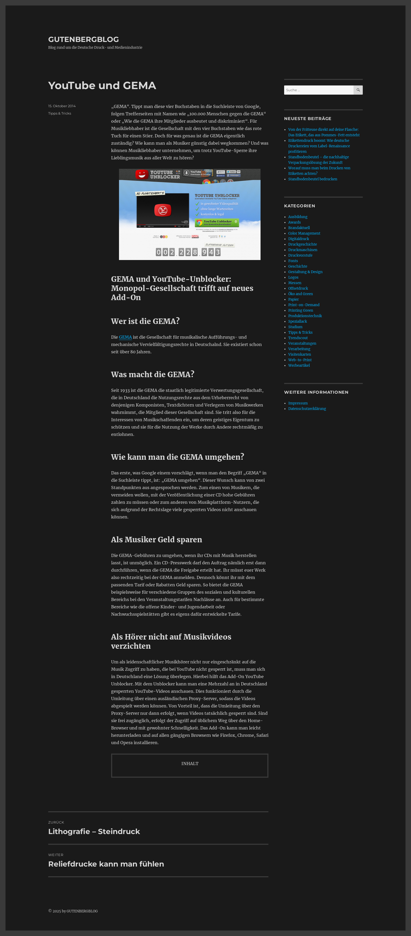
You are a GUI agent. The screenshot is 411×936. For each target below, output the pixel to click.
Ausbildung (297, 217)
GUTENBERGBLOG (83, 39)
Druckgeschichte (302, 244)
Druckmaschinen (302, 250)
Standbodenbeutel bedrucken (312, 179)
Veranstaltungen (302, 343)
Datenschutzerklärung (307, 409)
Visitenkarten (299, 354)
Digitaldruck (298, 239)
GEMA (125, 337)
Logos (293, 277)
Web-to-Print (300, 360)
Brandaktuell (299, 228)
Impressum (298, 403)
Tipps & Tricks (59, 113)
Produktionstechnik (305, 316)
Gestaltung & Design (305, 272)
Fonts (293, 261)
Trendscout (298, 338)
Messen (294, 283)
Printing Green (300, 310)
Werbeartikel (299, 365)
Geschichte (297, 266)
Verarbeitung (299, 349)
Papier (293, 299)
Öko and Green (300, 294)
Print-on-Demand (304, 305)
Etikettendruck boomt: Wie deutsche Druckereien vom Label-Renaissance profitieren (319, 146)
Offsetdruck (298, 288)
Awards (294, 222)
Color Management (304, 233)
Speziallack (297, 321)
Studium (295, 327)
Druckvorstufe (300, 255)
